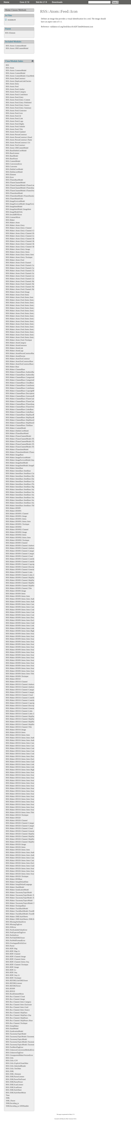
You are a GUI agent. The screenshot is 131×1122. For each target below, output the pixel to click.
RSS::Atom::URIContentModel (17, 48)
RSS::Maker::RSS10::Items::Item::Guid (20, 762)
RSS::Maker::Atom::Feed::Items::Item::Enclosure (23, 308)
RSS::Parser (10, 946)
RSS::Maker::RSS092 (13, 527)
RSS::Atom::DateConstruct (15, 78)
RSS (7, 65)
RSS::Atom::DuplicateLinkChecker (18, 81)
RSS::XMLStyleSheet (14, 1090)
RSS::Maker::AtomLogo (14, 351)
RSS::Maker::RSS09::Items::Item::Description (22, 617)
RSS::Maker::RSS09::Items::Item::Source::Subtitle (24, 668)
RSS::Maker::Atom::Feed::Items (17, 295)
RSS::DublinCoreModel (14, 169)
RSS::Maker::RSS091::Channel (17, 514)
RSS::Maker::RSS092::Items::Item (18, 537)
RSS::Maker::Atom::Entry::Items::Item (20, 255)
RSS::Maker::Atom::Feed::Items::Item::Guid (22, 311)
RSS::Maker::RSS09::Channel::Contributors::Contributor (26, 562)
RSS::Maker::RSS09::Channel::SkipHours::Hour (23, 586)
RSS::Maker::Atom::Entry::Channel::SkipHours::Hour (25, 247)
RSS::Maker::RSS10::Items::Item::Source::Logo (23, 802)
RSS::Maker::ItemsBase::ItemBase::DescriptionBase (25, 476)
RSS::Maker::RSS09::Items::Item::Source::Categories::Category (29, 644)
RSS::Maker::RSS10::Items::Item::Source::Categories (25, 780)
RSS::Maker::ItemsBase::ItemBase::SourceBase (23, 489)
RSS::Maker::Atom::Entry (15, 225)
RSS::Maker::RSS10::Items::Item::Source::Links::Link (25, 799)
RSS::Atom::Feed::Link (14, 118)
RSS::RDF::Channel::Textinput (17, 965)
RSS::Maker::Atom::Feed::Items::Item (19, 297)
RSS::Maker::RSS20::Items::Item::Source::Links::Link (25, 874)
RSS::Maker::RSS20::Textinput (17, 876)
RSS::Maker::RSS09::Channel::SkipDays (20, 577)
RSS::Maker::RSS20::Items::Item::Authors (21, 852)
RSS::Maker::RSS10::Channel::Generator (21, 708)
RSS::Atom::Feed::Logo (14, 121)
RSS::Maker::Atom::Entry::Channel (19, 228)
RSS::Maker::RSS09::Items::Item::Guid (20, 623)
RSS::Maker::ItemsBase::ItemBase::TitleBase (22, 505)
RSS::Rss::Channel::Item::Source (18, 1010)
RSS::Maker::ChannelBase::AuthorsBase (20, 372)
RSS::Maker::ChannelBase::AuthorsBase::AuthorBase (25, 375)
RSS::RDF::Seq (11, 972)
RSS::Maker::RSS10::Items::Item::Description (22, 756)
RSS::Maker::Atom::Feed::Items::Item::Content (23, 305)
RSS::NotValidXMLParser (15, 938)
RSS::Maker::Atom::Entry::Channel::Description (23, 233)
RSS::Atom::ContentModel (15, 73)
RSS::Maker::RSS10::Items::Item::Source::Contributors (26, 786)
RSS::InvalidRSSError (14, 215)
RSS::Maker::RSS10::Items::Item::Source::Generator (25, 791)
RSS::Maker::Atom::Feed (15, 260)
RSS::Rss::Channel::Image (15, 999)
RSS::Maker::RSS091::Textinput (17, 524)
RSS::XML (10, 1071)
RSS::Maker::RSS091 (13, 511)
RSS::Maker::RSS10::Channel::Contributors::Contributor (26, 700)
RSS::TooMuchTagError (14, 1047)
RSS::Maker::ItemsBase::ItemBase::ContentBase (23, 473)
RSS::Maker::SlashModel (15, 887)
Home (6, 2)
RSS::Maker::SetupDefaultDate (17, 882)
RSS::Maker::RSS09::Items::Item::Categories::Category (26, 607)
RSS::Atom (10, 68)
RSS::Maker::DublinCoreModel (17, 431)
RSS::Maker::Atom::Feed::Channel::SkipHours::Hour (25, 289)
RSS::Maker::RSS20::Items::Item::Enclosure (22, 863)
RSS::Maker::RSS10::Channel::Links (19, 711)
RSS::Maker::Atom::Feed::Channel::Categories (23, 265)
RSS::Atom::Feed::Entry (14, 97)
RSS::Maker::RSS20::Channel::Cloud (19, 828)
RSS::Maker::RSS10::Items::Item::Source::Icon (23, 794)
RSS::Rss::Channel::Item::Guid (17, 1007)
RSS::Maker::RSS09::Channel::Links (19, 572)
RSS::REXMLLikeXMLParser (17, 980)
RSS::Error (10, 177)
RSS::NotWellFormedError (15, 940)
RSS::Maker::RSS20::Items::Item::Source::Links (23, 871)
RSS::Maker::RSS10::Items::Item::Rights (20, 770)
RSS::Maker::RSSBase (14, 879)
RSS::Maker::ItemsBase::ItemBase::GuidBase (22, 481)
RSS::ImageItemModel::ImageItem (18, 209)
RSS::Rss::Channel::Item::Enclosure (19, 1005)
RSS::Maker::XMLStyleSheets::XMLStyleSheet (23, 919)
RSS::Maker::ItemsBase (14, 468)
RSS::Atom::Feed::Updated (15, 132)
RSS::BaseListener (12, 153)
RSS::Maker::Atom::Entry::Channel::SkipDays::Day (24, 241)
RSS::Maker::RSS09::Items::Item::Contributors (23, 612)
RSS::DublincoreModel (14, 172)
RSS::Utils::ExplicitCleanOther (17, 1063)
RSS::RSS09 (10, 988)
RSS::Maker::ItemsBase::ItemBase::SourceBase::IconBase (27, 492)
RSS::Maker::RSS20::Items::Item (18, 850)
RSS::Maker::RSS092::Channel (17, 529)
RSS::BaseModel (12, 156)
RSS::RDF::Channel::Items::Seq (17, 962)
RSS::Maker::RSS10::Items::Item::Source (21, 772)
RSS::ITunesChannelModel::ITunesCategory (22, 185)
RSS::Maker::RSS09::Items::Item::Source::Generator (25, 652)
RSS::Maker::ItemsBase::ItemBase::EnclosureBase (24, 479)
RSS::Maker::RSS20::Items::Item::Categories (22, 858)
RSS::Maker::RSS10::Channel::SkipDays (20, 716)
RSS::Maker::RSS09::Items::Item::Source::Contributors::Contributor (30, 650)
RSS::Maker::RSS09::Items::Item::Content (21, 610)
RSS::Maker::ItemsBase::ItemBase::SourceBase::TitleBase (27, 503)
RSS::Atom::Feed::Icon (14, 113)
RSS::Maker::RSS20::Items (15, 847)
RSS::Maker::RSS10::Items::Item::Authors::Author (24, 740)
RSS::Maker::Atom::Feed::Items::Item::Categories (24, 300)
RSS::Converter (11, 166)
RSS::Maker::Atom (13, 223)
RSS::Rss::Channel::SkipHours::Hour (19, 1020)
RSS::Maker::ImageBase (14, 455)
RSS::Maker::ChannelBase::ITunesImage (20, 404)
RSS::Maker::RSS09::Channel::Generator (21, 569)
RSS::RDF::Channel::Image (16, 956)
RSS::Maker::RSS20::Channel (16, 820)
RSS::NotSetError (12, 935)
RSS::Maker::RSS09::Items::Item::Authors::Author (24, 602)
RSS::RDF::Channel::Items (15, 959)
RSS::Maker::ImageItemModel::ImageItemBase (23, 465)
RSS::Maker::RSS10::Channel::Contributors (21, 698)
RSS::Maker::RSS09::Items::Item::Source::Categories (25, 642)
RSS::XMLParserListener (15, 1077)
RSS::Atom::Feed (12, 86)
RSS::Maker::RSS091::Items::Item (18, 521)
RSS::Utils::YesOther (13, 1069)
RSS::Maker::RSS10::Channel (16, 682)
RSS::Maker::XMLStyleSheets (17, 916)
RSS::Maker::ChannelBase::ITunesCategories (22, 399)
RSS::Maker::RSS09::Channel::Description (21, 567)
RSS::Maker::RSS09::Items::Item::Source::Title (23, 671)
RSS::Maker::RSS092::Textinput (17, 540)
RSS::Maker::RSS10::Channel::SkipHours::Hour (23, 724)
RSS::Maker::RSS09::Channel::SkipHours (21, 583)
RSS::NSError (11, 927)
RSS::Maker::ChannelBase (15, 369)
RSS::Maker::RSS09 (13, 508)
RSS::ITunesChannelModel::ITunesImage (21, 188)
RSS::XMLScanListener (14, 1085)
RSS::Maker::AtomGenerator (16, 345)
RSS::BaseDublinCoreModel (16, 151)
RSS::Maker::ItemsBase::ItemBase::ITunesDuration (24, 484)
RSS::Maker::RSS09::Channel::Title (19, 588)
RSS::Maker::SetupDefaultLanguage (19, 884)
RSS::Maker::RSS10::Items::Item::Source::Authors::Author (27, 778)
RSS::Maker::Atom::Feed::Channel (18, 263)
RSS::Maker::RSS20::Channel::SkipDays (20, 834)
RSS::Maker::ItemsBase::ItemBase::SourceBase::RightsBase (27, 497)
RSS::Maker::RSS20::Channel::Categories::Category (25, 826)
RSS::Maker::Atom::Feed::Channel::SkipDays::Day (24, 284)
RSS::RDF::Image (12, 967)
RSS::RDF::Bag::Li (13, 951)
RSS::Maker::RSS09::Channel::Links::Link (21, 575)
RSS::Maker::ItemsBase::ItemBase (18, 471)
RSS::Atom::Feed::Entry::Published (18, 102)
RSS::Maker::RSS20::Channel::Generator (21, 831)
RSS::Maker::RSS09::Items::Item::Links (20, 626)
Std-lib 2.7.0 (41, 2)
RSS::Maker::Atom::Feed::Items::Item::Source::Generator (26, 327)
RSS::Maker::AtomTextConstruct (18, 359)
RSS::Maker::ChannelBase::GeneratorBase (21, 396)
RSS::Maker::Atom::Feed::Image (18, 292)
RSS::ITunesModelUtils (14, 199)
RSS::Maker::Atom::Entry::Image (18, 249)
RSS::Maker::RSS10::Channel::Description (21, 706)
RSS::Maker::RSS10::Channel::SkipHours (21, 722)
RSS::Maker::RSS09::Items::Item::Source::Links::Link (25, 660)
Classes (14, 10)
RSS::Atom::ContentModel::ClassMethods (21, 76)
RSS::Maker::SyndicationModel (17, 890)
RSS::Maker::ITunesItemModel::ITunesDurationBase (25, 452)
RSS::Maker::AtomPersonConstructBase (20, 353)
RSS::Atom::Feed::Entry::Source (17, 105)
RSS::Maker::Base (12, 367)
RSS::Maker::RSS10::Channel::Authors (20, 684)
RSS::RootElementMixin (15, 994)
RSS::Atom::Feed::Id (13, 116)
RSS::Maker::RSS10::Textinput (17, 815)
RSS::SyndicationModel (14, 1031)
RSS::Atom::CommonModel (16, 46)
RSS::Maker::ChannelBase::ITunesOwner (21, 407)
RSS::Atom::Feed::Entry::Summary (18, 108)
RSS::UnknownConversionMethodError (20, 1050)
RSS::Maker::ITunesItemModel (17, 449)
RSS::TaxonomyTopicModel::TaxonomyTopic (22, 1037)
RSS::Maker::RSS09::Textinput (17, 676)
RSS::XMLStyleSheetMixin (16, 1093)
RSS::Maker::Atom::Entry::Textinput (19, 257)
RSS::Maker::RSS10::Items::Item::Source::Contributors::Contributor (30, 788)
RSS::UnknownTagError (14, 1053)
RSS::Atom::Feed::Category (16, 92)
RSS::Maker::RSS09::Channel (16, 543)
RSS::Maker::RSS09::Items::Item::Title (20, 674)
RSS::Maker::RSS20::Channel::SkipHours (21, 839)
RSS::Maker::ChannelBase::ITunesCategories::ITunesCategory (28, 401)
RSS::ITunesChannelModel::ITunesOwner (21, 191)
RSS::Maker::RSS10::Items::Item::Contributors (23, 751)
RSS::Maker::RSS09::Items (15, 594)
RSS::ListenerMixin (13, 217)
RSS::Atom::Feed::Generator (16, 111)
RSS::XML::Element (13, 1074)
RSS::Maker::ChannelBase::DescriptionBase (22, 393)
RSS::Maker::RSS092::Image (16, 532)
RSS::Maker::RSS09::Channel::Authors (20, 545)
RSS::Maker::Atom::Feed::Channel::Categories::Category (26, 268)
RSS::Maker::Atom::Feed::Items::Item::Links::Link (24, 316)
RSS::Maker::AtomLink (14, 348)
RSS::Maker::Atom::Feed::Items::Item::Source (22, 319)
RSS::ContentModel (13, 161)
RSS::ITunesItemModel (14, 193)
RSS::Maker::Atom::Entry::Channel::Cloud (21, 231)
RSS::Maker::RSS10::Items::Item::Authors (21, 738)
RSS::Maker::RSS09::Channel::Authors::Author (23, 548)
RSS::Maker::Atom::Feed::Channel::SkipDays (22, 281)
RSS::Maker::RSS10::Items (15, 732)
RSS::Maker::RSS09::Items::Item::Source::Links (23, 658)
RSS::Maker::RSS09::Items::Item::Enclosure (22, 620)
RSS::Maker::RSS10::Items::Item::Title (20, 812)
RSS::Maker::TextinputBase (16, 906)
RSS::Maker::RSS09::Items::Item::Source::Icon (23, 655)
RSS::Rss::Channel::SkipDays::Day (18, 1015)
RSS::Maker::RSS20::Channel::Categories (21, 823)
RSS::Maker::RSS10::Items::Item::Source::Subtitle (24, 807)
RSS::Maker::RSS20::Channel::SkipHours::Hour (23, 842)
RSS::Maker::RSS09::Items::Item (18, 596)
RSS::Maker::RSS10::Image (16, 730)
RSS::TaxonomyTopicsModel (16, 1039)
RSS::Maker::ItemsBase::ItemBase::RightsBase (23, 487)
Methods (22, 10)
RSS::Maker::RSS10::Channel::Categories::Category (25, 692)
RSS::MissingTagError (14, 924)
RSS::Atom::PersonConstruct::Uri (18, 143)
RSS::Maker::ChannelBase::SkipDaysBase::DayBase (25, 417)
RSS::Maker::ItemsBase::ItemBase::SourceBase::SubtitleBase (28, 500)
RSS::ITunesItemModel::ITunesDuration (20, 196)
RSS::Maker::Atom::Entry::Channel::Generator (23, 236)
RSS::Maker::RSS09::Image (16, 591)
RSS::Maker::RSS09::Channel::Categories (21, 551)
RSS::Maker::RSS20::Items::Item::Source (21, 868)
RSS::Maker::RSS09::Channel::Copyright (21, 564)
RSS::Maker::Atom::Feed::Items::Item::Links (22, 313)
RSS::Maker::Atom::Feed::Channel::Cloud (21, 271)
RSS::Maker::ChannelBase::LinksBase (19, 409)
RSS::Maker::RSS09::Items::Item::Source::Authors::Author (27, 639)
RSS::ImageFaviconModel (15, 201)
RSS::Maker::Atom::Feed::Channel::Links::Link (23, 279)
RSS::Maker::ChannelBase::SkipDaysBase (21, 415)
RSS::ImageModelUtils (14, 212)
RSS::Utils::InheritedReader (16, 1066)
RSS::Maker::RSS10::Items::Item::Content (21, 748)
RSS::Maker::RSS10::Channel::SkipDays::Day (22, 719)
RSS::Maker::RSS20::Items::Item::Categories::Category (26, 860)
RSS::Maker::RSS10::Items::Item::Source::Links (23, 796)
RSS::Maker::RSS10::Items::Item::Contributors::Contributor (27, 754)
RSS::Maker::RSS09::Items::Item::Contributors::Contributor (27, 615)
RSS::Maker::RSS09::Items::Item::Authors (21, 599)
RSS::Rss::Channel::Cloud (15, 997)
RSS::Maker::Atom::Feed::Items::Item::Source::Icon (24, 329)
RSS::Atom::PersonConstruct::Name (19, 140)
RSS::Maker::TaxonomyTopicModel (19, 892)
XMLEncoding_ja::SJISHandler (17, 1106)
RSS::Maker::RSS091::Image (16, 516)
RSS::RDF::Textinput (13, 978)
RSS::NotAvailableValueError (16, 930)
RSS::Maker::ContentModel (16, 428)
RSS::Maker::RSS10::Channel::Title (19, 727)
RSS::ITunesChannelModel (15, 183)
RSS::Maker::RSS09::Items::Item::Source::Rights (23, 666)
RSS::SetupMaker (12, 1026)
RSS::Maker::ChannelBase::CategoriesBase (21, 377)
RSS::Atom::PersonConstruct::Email (19, 137)
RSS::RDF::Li (11, 970)
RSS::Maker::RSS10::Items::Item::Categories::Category (26, 746)
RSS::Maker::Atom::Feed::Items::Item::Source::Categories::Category (30, 324)
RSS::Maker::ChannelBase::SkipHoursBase (21, 420)
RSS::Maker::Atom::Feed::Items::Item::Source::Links (25, 332)
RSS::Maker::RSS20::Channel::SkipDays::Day (22, 836)
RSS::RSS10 (10, 991)
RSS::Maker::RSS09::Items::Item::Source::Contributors (26, 647)
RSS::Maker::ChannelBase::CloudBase (20, 383)
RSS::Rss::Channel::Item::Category (18, 1002)
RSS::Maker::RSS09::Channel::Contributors (21, 559)
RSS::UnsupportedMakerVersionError (19, 1055)
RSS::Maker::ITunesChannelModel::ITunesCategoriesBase (27, 439)
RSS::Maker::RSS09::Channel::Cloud (19, 556)
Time (8, 1095)
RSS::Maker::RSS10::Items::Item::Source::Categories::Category (29, 783)
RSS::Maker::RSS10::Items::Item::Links (20, 764)
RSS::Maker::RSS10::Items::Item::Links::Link (22, 767)
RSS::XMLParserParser (14, 1082)
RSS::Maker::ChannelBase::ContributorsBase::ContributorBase (28, 388)
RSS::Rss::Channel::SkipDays (16, 1013)
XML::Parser (10, 1101)
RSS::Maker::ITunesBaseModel (17, 433)
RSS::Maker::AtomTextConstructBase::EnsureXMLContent (27, 364)
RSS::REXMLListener (14, 983)
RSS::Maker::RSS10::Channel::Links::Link (21, 714)
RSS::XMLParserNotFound (16, 1079)
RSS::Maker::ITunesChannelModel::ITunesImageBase (25, 444)
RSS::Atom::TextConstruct (15, 145)
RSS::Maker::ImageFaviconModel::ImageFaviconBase (25, 460)
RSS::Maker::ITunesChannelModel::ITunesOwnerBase (25, 447)
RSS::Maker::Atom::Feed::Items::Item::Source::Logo (25, 337)
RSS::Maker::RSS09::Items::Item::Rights (20, 631)
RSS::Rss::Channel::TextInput (16, 1023)
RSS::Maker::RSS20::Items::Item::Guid (20, 866)
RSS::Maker (10, 220)
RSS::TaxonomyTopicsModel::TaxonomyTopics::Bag (25, 1045)
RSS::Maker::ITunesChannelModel (18, 436)
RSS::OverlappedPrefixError (16, 943)
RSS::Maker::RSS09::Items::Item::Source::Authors (24, 636)
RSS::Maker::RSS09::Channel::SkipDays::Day (22, 580)
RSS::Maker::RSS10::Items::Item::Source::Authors (24, 775)
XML (8, 1098)
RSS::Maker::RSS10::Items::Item (18, 735)
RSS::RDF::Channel (13, 954)
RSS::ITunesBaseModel (14, 180)
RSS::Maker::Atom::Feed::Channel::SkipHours (23, 287)
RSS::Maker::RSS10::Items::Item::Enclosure (22, 759)
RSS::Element (10, 33)
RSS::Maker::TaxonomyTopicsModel (19, 900)
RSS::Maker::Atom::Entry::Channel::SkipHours (23, 244)
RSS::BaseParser (12, 159)
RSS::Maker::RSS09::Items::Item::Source (21, 634)
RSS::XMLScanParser (14, 1087)
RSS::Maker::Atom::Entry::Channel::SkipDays (22, 239)
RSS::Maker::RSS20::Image (16, 844)
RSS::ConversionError (14, 164)
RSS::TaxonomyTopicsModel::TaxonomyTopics (23, 1042)
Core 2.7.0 (24, 2)
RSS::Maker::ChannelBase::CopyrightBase (21, 391)
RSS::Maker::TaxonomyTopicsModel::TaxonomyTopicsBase (27, 903)
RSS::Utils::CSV (12, 1060)
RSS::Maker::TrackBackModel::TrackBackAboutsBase (25, 911)
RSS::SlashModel (12, 1028)
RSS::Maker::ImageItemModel (17, 463)
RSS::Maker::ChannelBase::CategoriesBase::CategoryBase (27, 380)
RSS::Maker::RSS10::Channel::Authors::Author (23, 687)
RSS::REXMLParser (13, 986)
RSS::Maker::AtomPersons (15, 356)
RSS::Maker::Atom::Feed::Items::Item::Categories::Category (27, 303)
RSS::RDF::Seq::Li (13, 975)
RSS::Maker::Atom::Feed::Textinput (19, 340)
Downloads (57, 2)
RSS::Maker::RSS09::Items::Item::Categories (22, 604)
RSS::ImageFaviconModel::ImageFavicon (21, 204)
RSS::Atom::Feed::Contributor (17, 94)
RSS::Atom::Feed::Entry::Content (18, 100)
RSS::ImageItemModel (14, 206)
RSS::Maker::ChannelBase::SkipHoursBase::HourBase (25, 423)
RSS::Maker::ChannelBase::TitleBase (19, 425)
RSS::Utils (9, 1058)
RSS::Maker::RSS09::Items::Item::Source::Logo (23, 663)
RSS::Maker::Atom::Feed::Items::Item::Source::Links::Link (27, 335)
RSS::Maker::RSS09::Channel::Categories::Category (25, 554)
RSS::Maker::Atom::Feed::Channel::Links (21, 276)
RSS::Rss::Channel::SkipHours (17, 1018)
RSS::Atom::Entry (12, 84)
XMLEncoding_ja (12, 1103)
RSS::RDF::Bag (11, 948)
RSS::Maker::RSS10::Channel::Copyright (21, 703)
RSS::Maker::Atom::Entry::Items (18, 252)
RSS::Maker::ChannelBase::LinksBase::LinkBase (23, 412)
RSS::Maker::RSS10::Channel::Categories (21, 690)
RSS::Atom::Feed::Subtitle (15, 126)
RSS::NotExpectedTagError (16, 932)
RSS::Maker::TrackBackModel (17, 908)
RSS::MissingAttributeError (16, 922)
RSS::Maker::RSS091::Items (16, 519)
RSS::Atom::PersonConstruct (16, 134)
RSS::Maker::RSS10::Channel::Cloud (19, 695)
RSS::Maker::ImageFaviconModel (18, 457)
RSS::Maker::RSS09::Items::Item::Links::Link (22, 628)
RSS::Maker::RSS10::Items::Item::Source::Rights (23, 804)
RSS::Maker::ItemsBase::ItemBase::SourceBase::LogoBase (27, 495)
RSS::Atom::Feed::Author (15, 89)
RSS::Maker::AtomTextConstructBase (19, 361)
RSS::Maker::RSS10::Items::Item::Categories (22, 743)
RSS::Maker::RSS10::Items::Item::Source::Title (23, 810)
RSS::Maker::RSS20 (13, 818)
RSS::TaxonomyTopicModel (16, 1034)
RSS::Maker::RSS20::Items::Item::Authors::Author (24, 855)
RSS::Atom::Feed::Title (14, 129)
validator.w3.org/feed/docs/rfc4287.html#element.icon (71, 27)
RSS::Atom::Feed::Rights (15, 124)
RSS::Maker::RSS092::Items (16, 535)
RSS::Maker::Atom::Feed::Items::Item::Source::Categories (27, 321)
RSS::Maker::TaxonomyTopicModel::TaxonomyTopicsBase (27, 895)
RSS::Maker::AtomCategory (16, 343)
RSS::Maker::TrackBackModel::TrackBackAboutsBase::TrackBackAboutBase (34, 914)
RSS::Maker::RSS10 (13, 679)
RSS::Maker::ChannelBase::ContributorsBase (22, 385)
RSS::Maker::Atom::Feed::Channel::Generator (22, 273)
